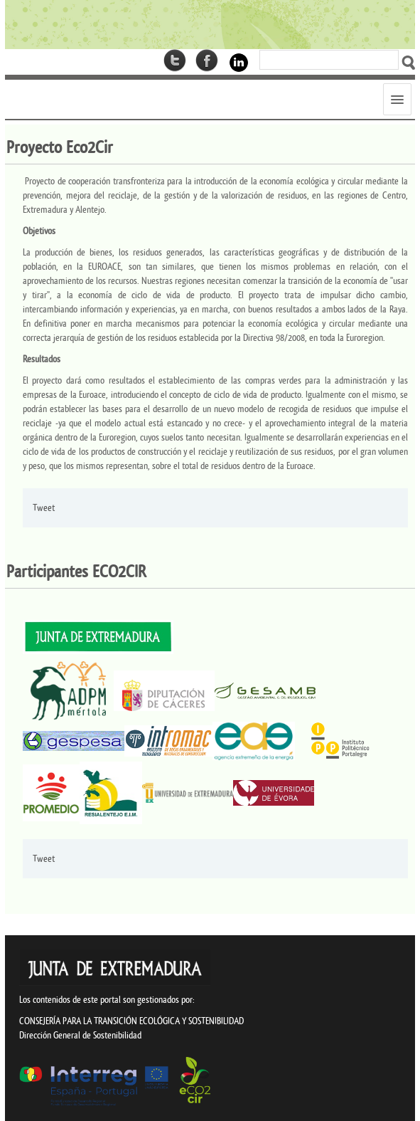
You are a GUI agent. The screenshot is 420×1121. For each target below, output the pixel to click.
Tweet (44, 507)
